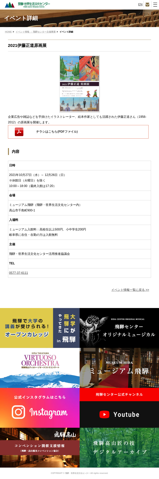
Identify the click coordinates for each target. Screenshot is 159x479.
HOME (8, 31)
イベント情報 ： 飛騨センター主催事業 (36, 31)
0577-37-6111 (18, 272)
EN (140, 4)
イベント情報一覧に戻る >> (130, 289)
